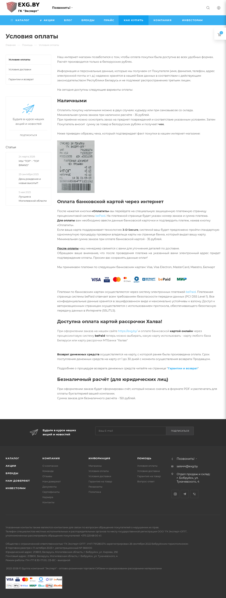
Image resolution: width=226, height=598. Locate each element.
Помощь (144, 458)
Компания (51, 458)
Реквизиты (95, 486)
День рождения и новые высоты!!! (30, 180)
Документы (49, 486)
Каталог (12, 458)
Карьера (47, 497)
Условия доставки (100, 476)
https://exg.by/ (127, 331)
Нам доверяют (18, 480)
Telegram (185, 494)
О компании (50, 465)
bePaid (100, 215)
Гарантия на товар (100, 481)
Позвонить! (61, 8)
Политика (95, 491)
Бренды (12, 473)
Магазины (95, 465)
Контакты (48, 502)
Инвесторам (16, 488)
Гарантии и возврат (183, 368)
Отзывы (47, 476)
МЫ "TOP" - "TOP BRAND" (29, 163)
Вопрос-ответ (145, 481)
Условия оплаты (99, 470)
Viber (194, 494)
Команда (48, 470)
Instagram (175, 494)
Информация (99, 458)
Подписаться (180, 431)
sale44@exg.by (187, 466)
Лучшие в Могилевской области (33, 198)
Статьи (11, 147)
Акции (11, 465)
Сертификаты (51, 491)
